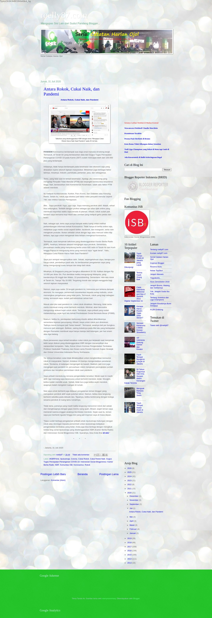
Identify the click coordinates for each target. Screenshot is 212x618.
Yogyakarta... (155, 278)
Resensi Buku (156, 267)
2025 (129, 472)
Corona (74, 459)
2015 (129, 555)
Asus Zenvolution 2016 (159, 282)
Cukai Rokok (83, 459)
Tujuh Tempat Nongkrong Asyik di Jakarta (140, 359)
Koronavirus (79, 465)
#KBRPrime (54, 459)
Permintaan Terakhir (133, 133)
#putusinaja (65, 459)
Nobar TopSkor (156, 270)
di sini (106, 433)
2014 (129, 559)
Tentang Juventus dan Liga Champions (159, 298)
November (134, 500)
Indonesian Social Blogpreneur (93, 462)
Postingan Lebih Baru (53, 474)
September (134, 504)
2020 (129, 493)
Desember (134, 496)
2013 (129, 563)
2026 (129, 468)
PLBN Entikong (156, 309)
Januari (133, 533)
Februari (133, 529)
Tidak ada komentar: (81, 455)
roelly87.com (63, 15)
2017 (129, 547)
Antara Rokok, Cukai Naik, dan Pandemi (79, 100)
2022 (129, 484)
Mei (131, 517)
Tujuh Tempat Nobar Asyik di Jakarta (139, 407)
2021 (129, 488)
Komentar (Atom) (58, 480)
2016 (129, 550)
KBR (57, 465)
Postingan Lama (109, 474)
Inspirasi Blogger (157, 263)
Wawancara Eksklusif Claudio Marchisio (141, 128)
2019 (129, 538)
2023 (129, 480)
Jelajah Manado (157, 274)
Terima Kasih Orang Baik (139, 276)
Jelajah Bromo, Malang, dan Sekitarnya (160, 286)
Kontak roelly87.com (158, 253)
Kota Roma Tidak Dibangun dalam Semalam (142, 144)
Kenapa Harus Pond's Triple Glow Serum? (139, 312)
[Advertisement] (94, 68)
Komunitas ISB (66, 465)
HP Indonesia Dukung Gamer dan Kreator (140, 343)
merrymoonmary (109, 598)
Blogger (136, 598)
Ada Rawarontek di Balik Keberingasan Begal (143, 157)
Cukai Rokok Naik (97, 459)
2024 (129, 476)
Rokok (87, 465)
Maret (132, 525)
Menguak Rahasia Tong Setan (140, 391)
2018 (129, 542)
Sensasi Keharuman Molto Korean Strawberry (141, 327)
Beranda (83, 474)
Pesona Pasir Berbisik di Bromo (137, 139)
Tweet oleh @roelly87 (159, 325)
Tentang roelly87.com (159, 249)
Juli (131, 508)
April (132, 521)
